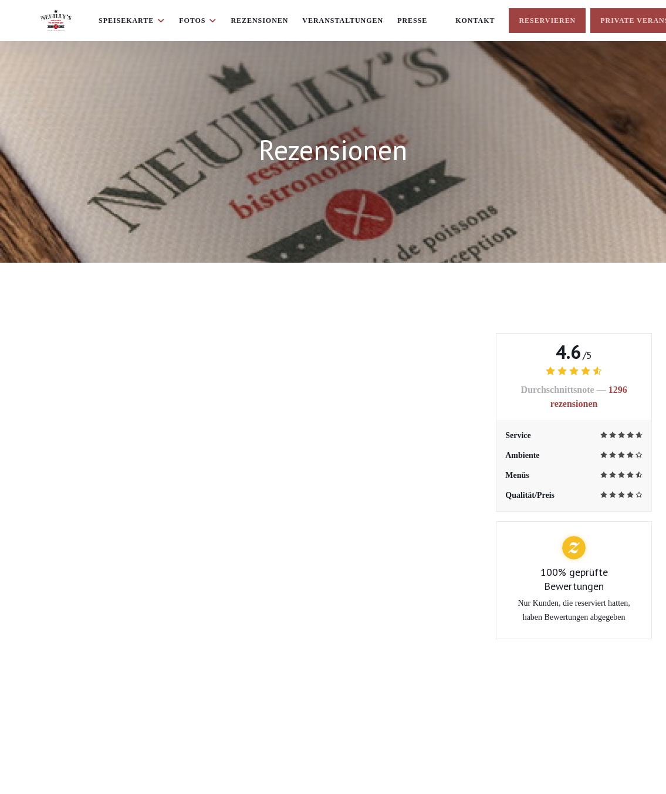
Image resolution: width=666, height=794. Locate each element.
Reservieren (547, 20)
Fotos (198, 20)
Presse (412, 20)
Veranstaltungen (342, 20)
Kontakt (475, 20)
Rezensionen (259, 20)
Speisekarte (132, 20)
